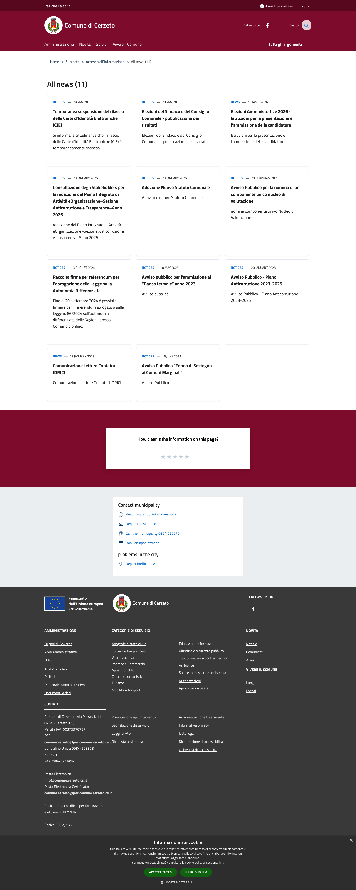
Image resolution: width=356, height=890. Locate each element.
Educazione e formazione (198, 643)
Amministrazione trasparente (201, 717)
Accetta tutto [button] (160, 872)
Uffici (48, 660)
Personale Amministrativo (64, 684)
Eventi (251, 691)
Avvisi (250, 660)
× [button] (351, 840)
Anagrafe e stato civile (129, 643)
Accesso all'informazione (105, 61)
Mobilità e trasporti (126, 690)
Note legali (187, 733)
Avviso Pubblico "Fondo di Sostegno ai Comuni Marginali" (177, 369)
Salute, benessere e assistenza (202, 672)
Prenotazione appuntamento (134, 717)
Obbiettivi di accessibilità (198, 749)
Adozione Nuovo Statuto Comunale (176, 187)
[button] (178, 882)
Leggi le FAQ (121, 733)
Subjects (72, 61)
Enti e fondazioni (57, 668)
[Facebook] (263, 25)
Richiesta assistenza (127, 741)
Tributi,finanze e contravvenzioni (204, 658)
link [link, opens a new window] (221, 863)
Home (54, 61)
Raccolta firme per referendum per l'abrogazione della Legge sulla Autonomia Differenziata (86, 283)
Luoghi (251, 682)
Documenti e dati (57, 693)
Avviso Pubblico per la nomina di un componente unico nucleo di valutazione (265, 194)
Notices (59, 102)
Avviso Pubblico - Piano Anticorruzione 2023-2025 (256, 280)
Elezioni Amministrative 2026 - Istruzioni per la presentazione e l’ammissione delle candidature (261, 118)
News (235, 102)
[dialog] (178, 863)
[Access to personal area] (276, 6)
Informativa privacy (194, 725)
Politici (49, 676)
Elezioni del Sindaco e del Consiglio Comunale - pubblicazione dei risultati (175, 118)
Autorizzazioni (190, 681)
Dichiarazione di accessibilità (201, 741)
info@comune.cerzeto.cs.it (65, 780)
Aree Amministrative (60, 652)
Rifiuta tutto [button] (196, 872)
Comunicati (255, 652)
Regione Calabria (57, 6)
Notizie (251, 643)
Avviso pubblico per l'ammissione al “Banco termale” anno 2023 (176, 280)
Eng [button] (305, 6)
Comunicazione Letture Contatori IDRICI (84, 369)
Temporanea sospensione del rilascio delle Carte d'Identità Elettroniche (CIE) (88, 118)
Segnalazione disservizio (130, 725)
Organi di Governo (58, 643)
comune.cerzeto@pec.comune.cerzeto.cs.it (78, 742)
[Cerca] (306, 25)
